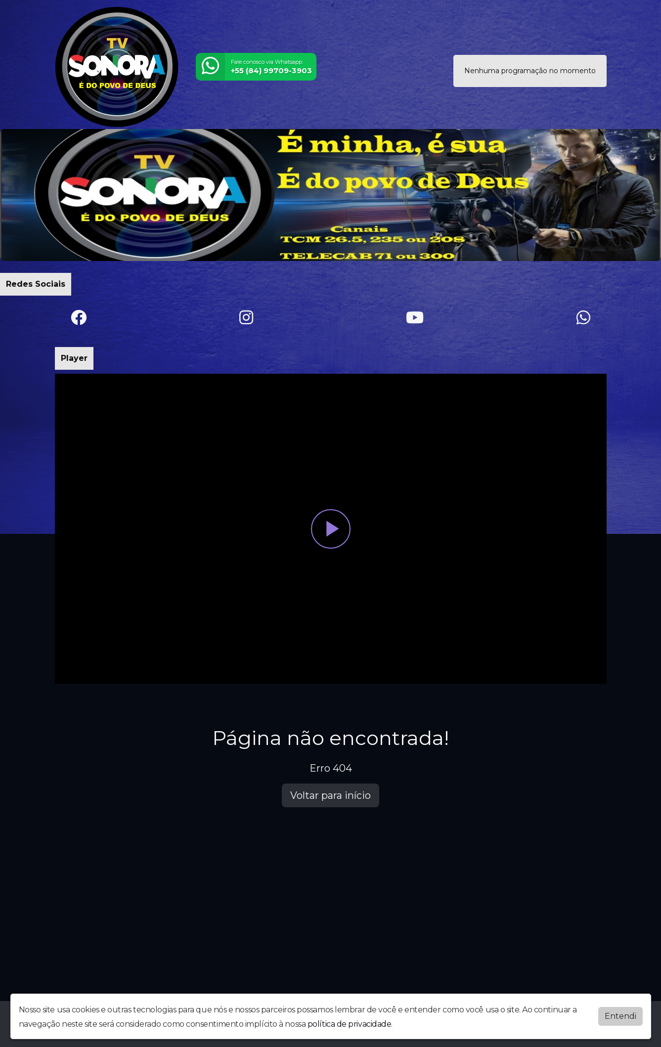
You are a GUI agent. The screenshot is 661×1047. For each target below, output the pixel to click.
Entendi (620, 1016)
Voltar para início (330, 795)
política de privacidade (350, 1024)
